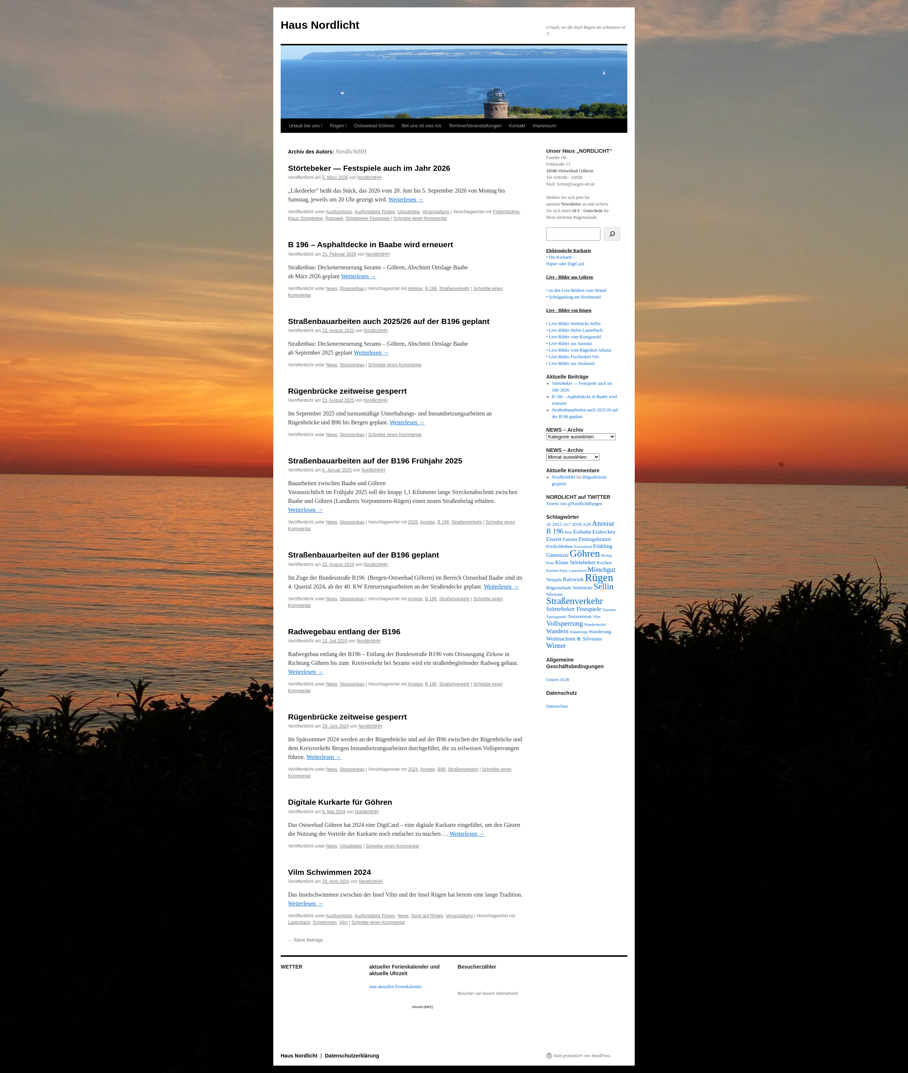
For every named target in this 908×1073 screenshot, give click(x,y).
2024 (413, 769)
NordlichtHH (351, 151)
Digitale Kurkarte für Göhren (340, 802)
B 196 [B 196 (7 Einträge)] (555, 531)
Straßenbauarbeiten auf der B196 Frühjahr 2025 (375, 460)
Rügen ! (338, 125)
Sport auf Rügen (427, 915)
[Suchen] (612, 234)
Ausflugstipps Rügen (374, 211)
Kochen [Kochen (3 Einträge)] (604, 562)
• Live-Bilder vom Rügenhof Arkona (578, 350)
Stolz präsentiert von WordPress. (582, 1055)
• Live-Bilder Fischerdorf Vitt (572, 356)
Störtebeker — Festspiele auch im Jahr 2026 (369, 168)
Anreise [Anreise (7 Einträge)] (603, 523)
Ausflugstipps (339, 211)
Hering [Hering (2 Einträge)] (606, 555)
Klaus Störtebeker (305, 218)
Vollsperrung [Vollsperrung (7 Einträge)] (564, 623)
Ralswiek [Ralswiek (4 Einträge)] (573, 579)
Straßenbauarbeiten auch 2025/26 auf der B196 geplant (388, 321)
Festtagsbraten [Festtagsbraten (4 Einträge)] (595, 539)
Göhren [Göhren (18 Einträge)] (585, 553)
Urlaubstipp (409, 211)
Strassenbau (352, 288)
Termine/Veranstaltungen (475, 125)
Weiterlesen (405, 199)
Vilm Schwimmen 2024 (329, 872)
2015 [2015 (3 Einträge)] (557, 524)
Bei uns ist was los (421, 125)
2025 (413, 522)
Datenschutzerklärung (352, 1056)
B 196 (431, 288)
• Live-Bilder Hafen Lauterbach (574, 330)
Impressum (544, 125)
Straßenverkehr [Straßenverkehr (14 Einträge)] (574, 601)
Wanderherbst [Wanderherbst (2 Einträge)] (595, 624)
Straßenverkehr (454, 288)
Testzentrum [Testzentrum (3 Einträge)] (580, 616)
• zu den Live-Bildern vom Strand (576, 290)
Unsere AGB (557, 679)
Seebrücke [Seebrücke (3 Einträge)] (582, 587)
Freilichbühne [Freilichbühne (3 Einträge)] (559, 546)
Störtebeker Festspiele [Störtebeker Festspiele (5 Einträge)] (574, 609)
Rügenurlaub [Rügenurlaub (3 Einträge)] (558, 587)
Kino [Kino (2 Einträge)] (550, 563)
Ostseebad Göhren (374, 125)
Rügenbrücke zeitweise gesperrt (347, 391)
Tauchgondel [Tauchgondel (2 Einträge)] (556, 617)
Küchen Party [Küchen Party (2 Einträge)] (557, 571)
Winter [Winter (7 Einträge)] (556, 645)
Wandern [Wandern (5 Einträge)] (557, 631)
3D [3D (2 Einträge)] (548, 524)
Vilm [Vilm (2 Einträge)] (596, 617)
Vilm (343, 922)
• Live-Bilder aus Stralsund (570, 363)
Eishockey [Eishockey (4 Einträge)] (604, 531)
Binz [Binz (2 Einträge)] (568, 532)
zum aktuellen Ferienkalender (395, 986)
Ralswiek (334, 218)
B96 (441, 769)
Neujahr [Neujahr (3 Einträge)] (554, 579)
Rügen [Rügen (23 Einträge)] (599, 577)
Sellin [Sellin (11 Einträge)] (604, 586)
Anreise (415, 288)
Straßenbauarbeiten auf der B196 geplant (363, 555)
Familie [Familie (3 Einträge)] (569, 539)
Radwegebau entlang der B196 (344, 631)
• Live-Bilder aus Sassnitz (569, 343)
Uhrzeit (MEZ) (422, 1007)
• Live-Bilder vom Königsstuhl (573, 336)
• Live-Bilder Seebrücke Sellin (573, 323)
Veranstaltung (435, 211)
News (331, 288)
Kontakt (517, 125)
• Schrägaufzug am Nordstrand (573, 297)
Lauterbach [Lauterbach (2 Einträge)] (577, 571)
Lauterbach (299, 922)
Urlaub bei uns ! (305, 125)
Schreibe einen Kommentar (420, 218)
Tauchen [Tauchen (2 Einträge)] (609, 610)
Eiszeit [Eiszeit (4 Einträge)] (553, 539)
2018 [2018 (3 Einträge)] (577, 524)
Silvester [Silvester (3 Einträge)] (554, 594)
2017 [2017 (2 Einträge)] (567, 524)
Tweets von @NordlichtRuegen (574, 503)
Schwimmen (325, 922)
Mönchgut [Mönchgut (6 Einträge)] (601, 569)
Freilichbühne (506, 211)
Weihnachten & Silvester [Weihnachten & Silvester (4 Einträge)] (574, 638)
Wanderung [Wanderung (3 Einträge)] (600, 631)
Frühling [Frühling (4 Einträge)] (602, 546)
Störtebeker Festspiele (368, 218)
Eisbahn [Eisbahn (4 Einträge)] (582, 531)
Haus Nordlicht (320, 25)
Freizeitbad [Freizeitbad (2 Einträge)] (583, 547)
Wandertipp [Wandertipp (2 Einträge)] (579, 632)
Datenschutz (557, 706)
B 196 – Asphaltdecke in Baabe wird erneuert (370, 244)
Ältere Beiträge (305, 940)
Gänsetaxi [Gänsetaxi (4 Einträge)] (557, 555)
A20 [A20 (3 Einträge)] (587, 524)
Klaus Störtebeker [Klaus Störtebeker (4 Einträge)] (575, 562)
